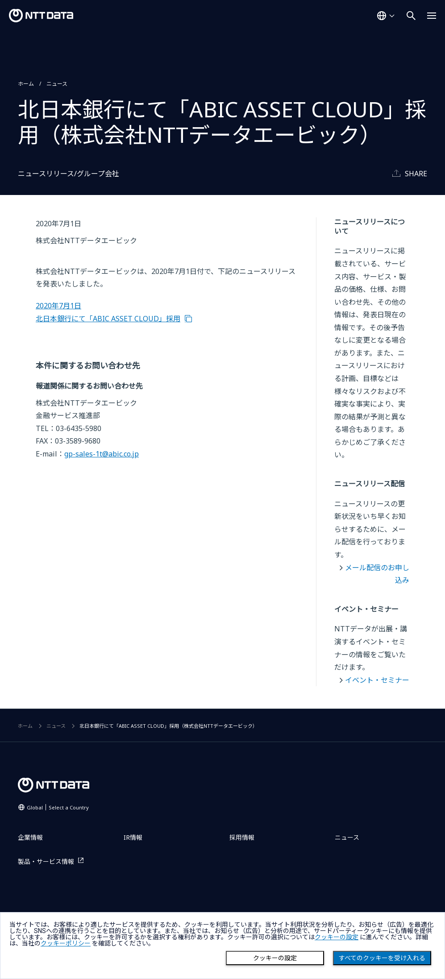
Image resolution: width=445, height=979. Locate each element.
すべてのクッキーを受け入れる (382, 958)
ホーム (26, 83)
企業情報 (30, 837)
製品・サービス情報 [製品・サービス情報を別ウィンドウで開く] (46, 861)
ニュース (56, 83)
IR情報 (133, 837)
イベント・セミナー (377, 680)
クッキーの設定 (275, 958)
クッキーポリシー (66, 943)
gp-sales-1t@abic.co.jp (101, 454)
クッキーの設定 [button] (336, 937)
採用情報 (241, 837)
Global (58, 807)
